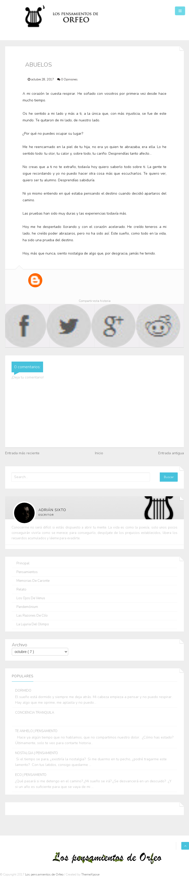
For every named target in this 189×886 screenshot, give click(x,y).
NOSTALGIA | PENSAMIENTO (36, 753)
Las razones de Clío (32, 616)
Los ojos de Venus (30, 598)
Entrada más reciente (22, 453)
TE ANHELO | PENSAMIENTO (36, 731)
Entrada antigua (171, 453)
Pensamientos (27, 572)
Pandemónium (27, 607)
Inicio (99, 453)
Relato (21, 589)
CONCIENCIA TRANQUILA (34, 712)
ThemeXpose (90, 874)
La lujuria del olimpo (32, 624)
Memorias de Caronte (32, 581)
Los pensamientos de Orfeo (44, 874)
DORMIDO (23, 690)
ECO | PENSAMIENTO (30, 775)
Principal (22, 563)
